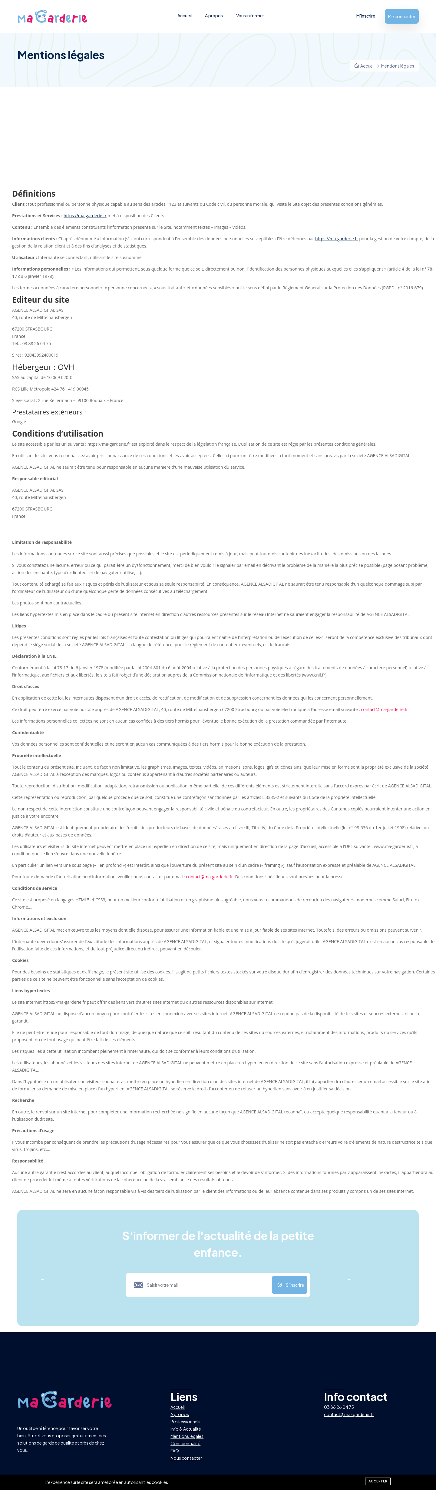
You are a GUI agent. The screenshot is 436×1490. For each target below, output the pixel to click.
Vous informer (250, 15)
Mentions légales (186, 1436)
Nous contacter (186, 1458)
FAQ (174, 1450)
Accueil (184, 15)
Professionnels (185, 1421)
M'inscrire (365, 15)
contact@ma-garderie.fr (384, 709)
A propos (214, 15)
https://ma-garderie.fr (85, 215)
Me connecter (401, 16)
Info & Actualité (185, 1429)
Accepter (377, 1481)
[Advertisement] (218, 144)
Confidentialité (185, 1443)
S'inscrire (295, 1285)
